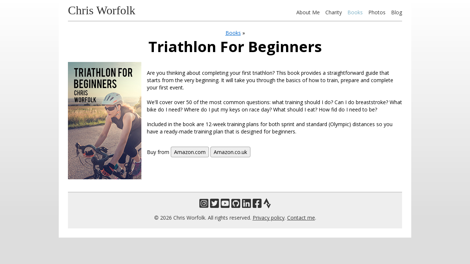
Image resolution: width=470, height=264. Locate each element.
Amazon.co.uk (230, 151)
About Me (308, 12)
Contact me (301, 217)
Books (355, 12)
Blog (396, 12)
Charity (333, 12)
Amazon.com (190, 151)
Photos (377, 12)
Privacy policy (269, 217)
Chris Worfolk (101, 10)
